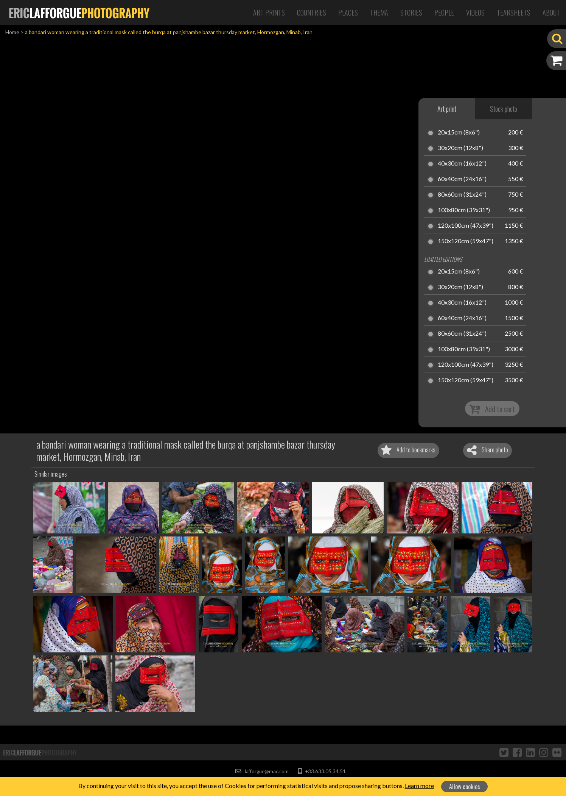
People (444, 12)
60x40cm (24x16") (462, 179)
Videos (475, 12)
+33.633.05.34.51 (321, 771)
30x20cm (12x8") (460, 148)
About (551, 12)
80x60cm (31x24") (462, 195)
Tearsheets (513, 12)
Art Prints (269, 12)
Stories (411, 12)
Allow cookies (464, 786)
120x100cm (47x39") (465, 226)
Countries (311, 12)
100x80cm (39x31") (464, 210)
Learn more (419, 785)
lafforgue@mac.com (261, 771)
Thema (379, 12)
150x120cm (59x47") (465, 241)
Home (12, 32)
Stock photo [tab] (503, 109)
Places (348, 12)
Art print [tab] (446, 109)
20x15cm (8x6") (459, 133)
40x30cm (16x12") (462, 164)
